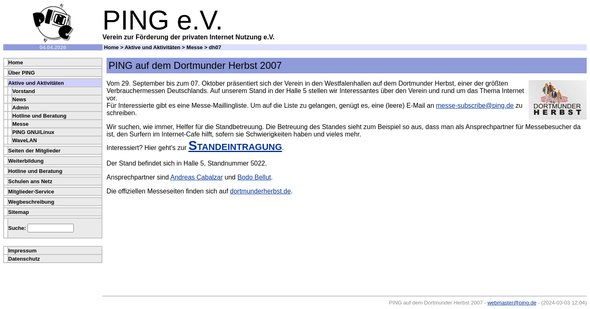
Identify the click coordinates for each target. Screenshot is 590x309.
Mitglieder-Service (31, 192)
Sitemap (18, 212)
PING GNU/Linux (33, 132)
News (19, 99)
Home (111, 47)
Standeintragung (235, 145)
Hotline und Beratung (39, 116)
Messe (194, 47)
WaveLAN (24, 140)
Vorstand (23, 91)
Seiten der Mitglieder (34, 151)
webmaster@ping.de (512, 303)
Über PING (21, 73)
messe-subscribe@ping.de (475, 105)
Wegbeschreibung (31, 202)
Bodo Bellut (254, 177)
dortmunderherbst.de (260, 191)
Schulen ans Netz (30, 181)
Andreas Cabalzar (196, 177)
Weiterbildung (25, 161)
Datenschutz (24, 259)
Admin (20, 108)
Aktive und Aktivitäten (152, 47)
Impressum (22, 251)
